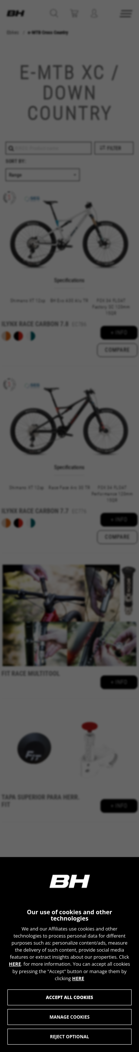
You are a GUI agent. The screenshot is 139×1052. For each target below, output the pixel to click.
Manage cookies (69, 1017)
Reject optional (69, 1036)
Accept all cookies (69, 997)
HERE (15, 964)
